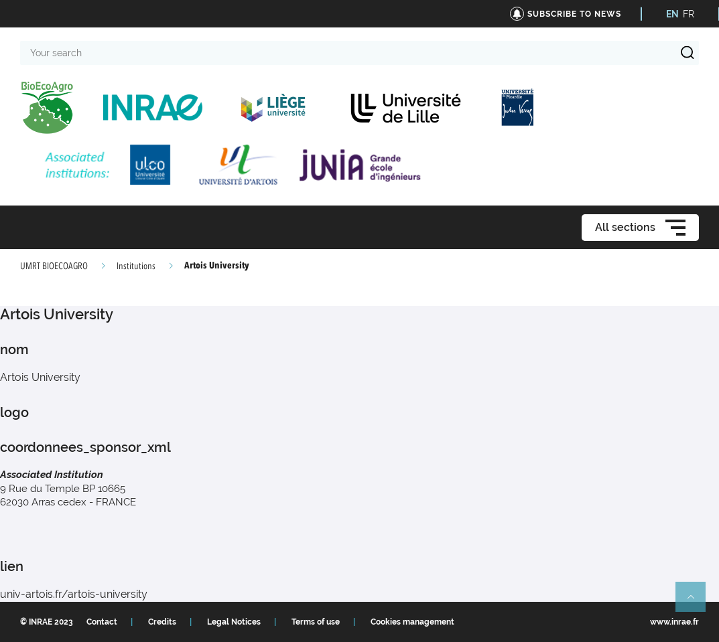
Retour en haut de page (696, 602)
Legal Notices (234, 622)
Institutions (136, 266)
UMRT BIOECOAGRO (54, 266)
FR (688, 14)
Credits (162, 622)
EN (672, 14)
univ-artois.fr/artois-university (73, 594)
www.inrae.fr (674, 622)
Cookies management (412, 622)
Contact (101, 622)
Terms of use (315, 622)
